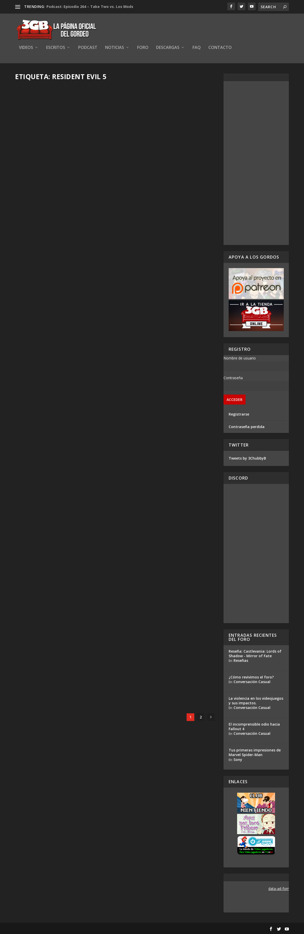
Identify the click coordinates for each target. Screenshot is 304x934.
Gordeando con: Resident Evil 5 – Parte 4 (163, 277)
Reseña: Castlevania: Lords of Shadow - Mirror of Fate (255, 653)
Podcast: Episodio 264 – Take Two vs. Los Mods (89, 6)
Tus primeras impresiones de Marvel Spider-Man (255, 752)
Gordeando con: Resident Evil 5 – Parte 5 (59, 277)
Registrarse (239, 414)
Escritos (55, 47)
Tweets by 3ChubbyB (247, 458)
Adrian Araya (35, 164)
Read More (34, 191)
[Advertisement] (256, 163)
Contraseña (233, 377)
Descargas (167, 47)
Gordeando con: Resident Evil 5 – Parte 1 (59, 525)
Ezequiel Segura (38, 288)
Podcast (87, 47)
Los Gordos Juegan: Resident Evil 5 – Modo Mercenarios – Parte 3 (62, 152)
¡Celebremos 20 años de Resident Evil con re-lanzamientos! (167, 521)
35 (184, 657)
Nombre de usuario (240, 358)
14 (184, 532)
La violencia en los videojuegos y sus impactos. (256, 700)
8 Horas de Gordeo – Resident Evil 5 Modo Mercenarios (166, 152)
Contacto (220, 47)
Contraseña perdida (247, 426)
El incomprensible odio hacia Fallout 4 (254, 726)
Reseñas (241, 660)
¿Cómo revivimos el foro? (251, 677)
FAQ (196, 47)
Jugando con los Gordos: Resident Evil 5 (61, 649)
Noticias (114, 47)
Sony (238, 759)
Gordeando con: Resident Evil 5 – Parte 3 (59, 401)
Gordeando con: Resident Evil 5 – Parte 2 (163, 401)
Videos (26, 47)
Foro (142, 47)
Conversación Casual (252, 681)
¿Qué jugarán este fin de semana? (164, 649)
